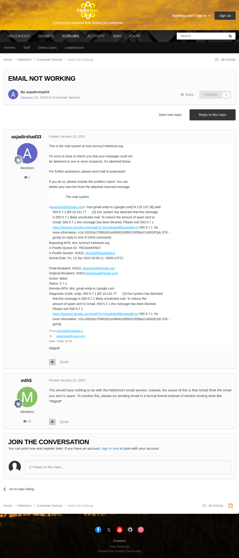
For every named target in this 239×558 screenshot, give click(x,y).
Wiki (117, 36)
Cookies (119, 541)
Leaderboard (74, 47)
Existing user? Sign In (191, 15)
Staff (26, 47)
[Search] (189, 36)
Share (187, 94)
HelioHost (18, 36)
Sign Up (225, 15)
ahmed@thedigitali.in (100, 253)
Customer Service (66, 97)
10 (27, 421)
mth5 (26, 380)
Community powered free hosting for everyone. (88, 23)
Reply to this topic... (46, 467)
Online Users (47, 47)
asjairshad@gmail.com (67, 207)
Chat (135, 36)
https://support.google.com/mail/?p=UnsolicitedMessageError (96, 227)
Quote (64, 362)
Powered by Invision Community (119, 551)
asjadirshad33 (37, 92)
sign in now (110, 448)
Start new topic (170, 115)
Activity (96, 36)
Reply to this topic (212, 115)
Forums (70, 38)
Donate (46, 36)
